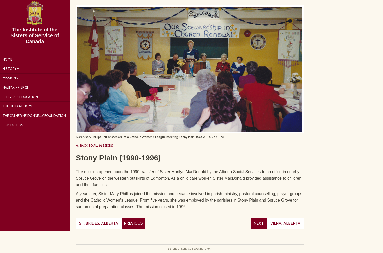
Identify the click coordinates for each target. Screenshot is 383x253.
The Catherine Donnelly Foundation (34, 116)
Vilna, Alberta (285, 223)
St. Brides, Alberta (98, 223)
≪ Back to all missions (94, 145)
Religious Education (20, 97)
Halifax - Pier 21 (15, 87)
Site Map (206, 248)
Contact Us (13, 125)
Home (7, 59)
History (9, 69)
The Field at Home (18, 106)
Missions (10, 78)
